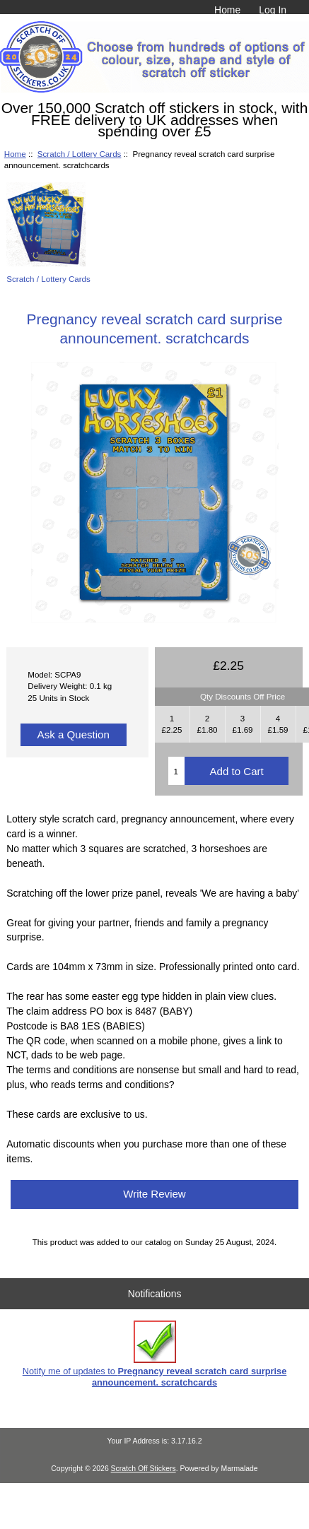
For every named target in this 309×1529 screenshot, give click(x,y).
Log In (272, 10)
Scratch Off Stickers (143, 1468)
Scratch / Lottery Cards (79, 153)
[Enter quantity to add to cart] (176, 771)
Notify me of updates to (155, 1354)
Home (227, 10)
